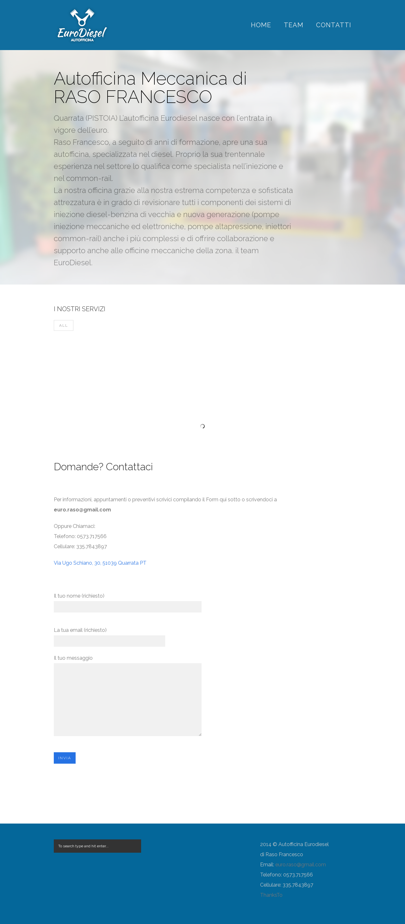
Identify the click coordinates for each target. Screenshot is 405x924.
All (63, 325)
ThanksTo (271, 895)
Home (261, 25)
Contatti (333, 25)
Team (293, 25)
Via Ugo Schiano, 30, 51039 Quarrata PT (100, 563)
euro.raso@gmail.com (300, 865)
